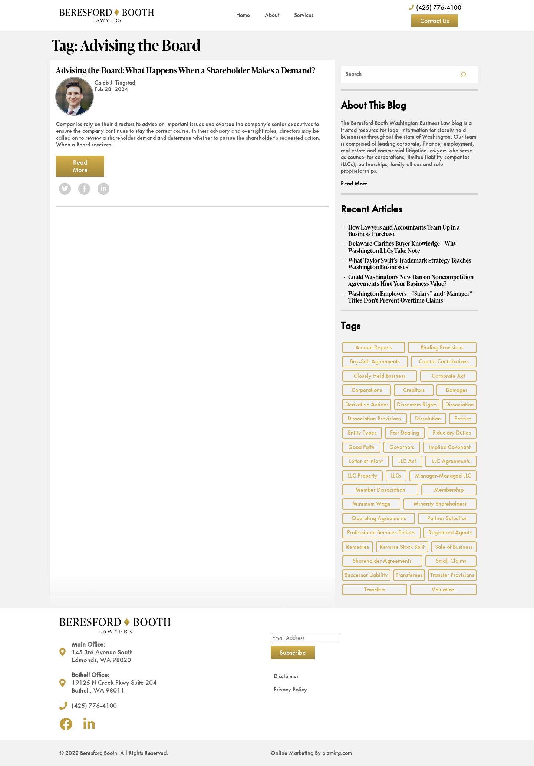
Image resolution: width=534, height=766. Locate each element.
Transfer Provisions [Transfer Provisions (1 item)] (452, 575)
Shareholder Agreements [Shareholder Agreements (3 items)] (382, 561)
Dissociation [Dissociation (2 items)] (459, 404)
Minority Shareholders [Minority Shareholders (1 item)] (440, 504)
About (272, 15)
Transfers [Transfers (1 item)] (374, 589)
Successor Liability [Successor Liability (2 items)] (366, 575)
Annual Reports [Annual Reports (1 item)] (373, 347)
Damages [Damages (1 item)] (457, 390)
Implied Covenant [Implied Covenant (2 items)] (450, 447)
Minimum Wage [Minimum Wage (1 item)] (371, 504)
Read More (80, 166)
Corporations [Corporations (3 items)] (367, 390)
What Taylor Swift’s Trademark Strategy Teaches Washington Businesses (409, 264)
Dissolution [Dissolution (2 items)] (428, 418)
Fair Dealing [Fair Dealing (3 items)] (404, 432)
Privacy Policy (290, 689)
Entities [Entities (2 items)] (462, 418)
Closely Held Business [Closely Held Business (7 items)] (380, 376)
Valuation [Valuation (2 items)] (443, 589)
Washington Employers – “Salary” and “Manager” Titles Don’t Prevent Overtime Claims (410, 297)
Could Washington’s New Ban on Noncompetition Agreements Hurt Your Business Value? (411, 280)
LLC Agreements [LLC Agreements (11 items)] (451, 461)
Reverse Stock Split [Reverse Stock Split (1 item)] (402, 547)
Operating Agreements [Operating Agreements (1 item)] (379, 518)
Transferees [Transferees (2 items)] (409, 575)
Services (304, 15)
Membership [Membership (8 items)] (449, 489)
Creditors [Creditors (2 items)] (414, 390)
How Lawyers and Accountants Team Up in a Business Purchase (404, 231)
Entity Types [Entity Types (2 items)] (362, 432)
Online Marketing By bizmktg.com (311, 753)
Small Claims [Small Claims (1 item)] (451, 561)
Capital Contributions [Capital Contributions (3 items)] (444, 361)
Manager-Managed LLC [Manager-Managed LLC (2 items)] (443, 475)
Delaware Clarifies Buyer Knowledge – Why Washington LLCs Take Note (402, 247)
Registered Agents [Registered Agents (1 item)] (450, 532)
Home (243, 15)
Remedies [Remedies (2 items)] (357, 547)
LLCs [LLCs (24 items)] (396, 475)
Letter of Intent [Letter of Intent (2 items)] (366, 461)
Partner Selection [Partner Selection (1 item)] (447, 518)
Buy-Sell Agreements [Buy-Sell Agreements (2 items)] (375, 361)
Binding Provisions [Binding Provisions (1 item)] (442, 347)
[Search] (463, 74)
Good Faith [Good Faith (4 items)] (361, 447)
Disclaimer (286, 676)
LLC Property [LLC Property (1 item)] (363, 475)
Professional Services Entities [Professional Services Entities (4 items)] (381, 532)
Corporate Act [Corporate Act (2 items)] (448, 376)
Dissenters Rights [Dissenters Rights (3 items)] (417, 404)
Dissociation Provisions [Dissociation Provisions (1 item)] (374, 418)
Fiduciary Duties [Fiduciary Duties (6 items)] (452, 432)
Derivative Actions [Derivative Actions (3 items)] (367, 404)
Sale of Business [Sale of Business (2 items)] (454, 547)
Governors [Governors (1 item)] (401, 447)
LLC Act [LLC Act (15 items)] (407, 461)
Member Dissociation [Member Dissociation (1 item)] (380, 489)
